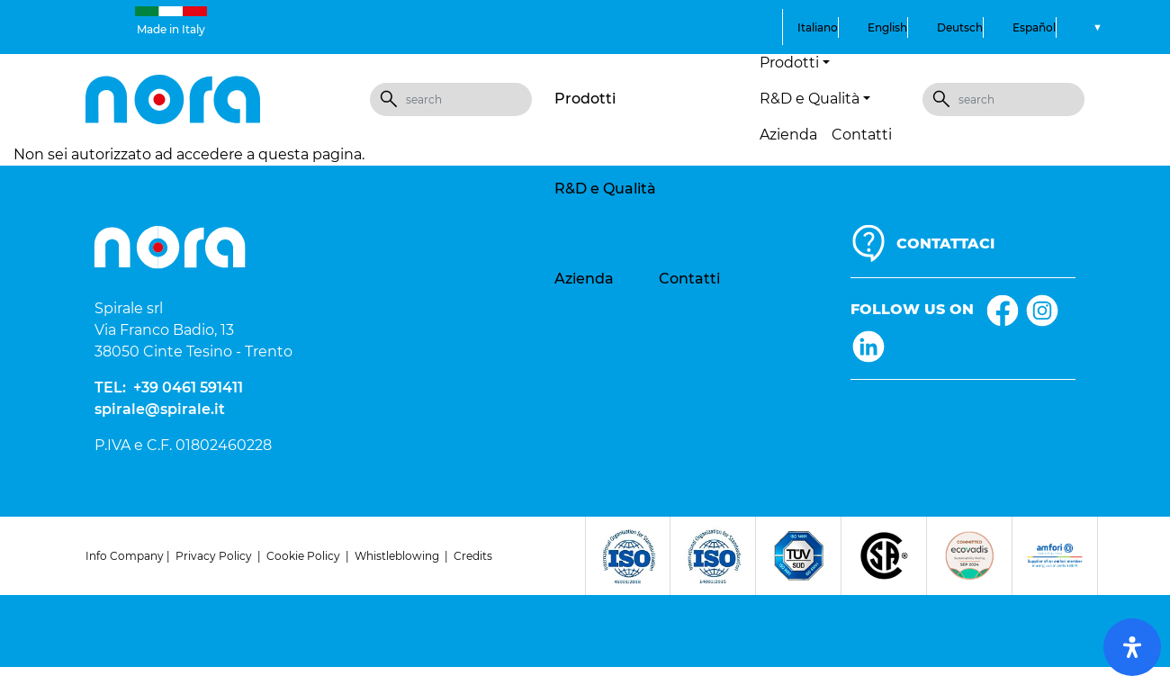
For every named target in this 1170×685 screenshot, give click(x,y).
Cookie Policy (303, 556)
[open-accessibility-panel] (1132, 647)
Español (1034, 27)
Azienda (788, 134)
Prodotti (585, 98)
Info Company (125, 556)
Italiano (817, 27)
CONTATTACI (945, 243)
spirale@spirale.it (159, 409)
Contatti (862, 134)
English (887, 27)
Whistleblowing (397, 556)
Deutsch (960, 27)
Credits (473, 556)
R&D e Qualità (605, 188)
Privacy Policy (214, 556)
